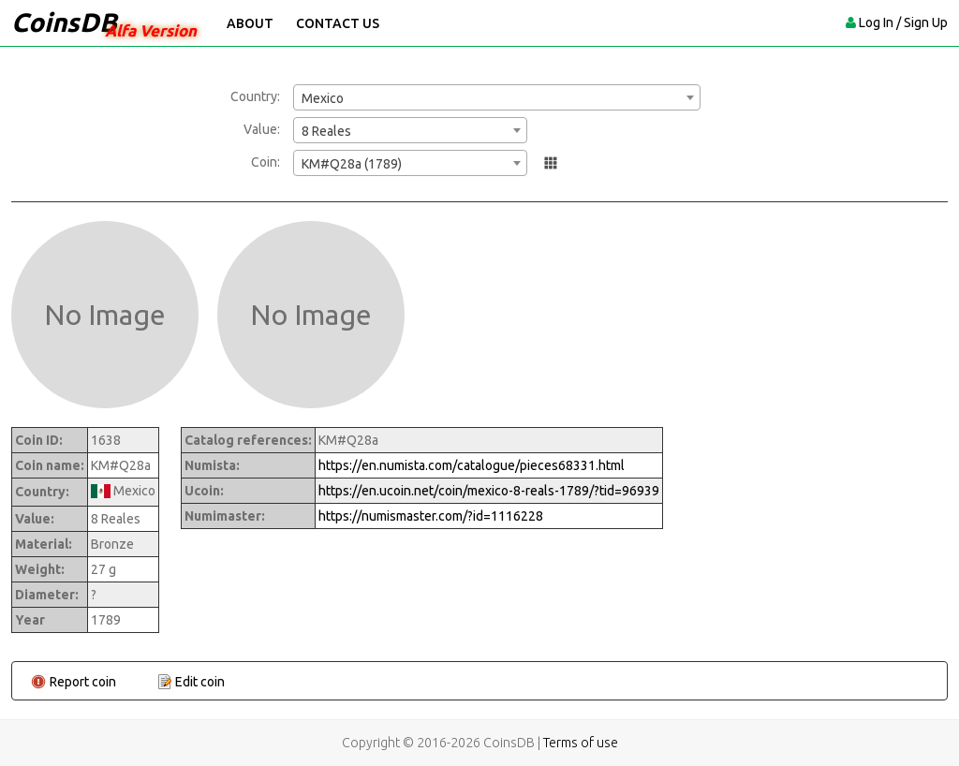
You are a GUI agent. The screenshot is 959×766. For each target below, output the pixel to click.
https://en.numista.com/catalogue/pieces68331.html (471, 465)
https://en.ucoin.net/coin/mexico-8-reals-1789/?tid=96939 (488, 490)
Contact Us (337, 23)
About (250, 23)
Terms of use (580, 742)
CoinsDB (64, 22)
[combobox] (497, 97)
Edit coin (200, 681)
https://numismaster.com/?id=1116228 (430, 515)
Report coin (83, 681)
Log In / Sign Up (903, 22)
